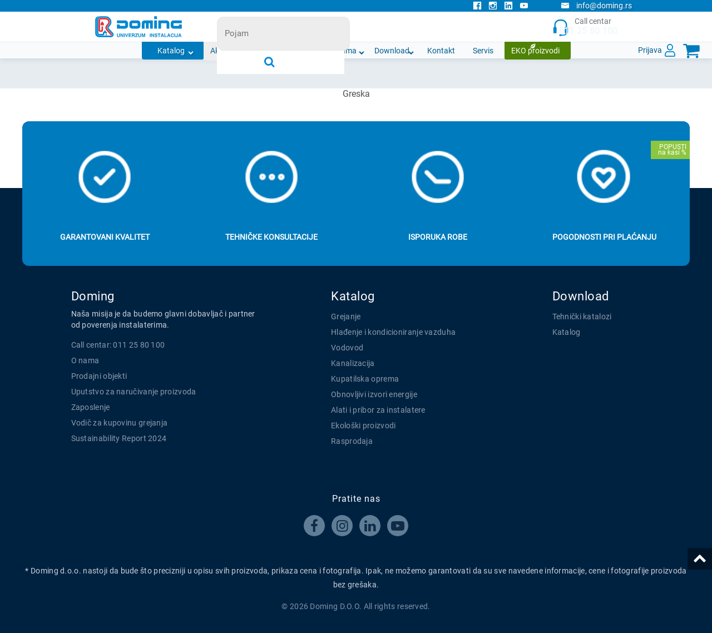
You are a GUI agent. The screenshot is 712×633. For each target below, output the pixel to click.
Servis (483, 50)
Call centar (585, 27)
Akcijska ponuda (238, 50)
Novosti (298, 50)
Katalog (171, 50)
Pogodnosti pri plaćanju (604, 237)
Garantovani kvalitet (105, 237)
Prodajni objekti (99, 376)
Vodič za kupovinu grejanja (119, 422)
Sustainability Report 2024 (119, 438)
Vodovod (347, 347)
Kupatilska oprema (365, 378)
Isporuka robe (437, 237)
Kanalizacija (353, 363)
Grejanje (345, 316)
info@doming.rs (596, 5)
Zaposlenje (90, 407)
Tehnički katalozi (582, 316)
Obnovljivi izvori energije (374, 394)
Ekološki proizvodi (363, 425)
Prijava (650, 50)
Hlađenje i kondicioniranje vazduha (393, 332)
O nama (343, 50)
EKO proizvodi (535, 50)
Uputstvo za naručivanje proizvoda (133, 391)
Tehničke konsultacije (271, 237)
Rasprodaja (352, 441)
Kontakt (441, 50)
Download (391, 50)
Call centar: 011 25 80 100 (118, 344)
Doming (93, 296)
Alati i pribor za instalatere (378, 409)
